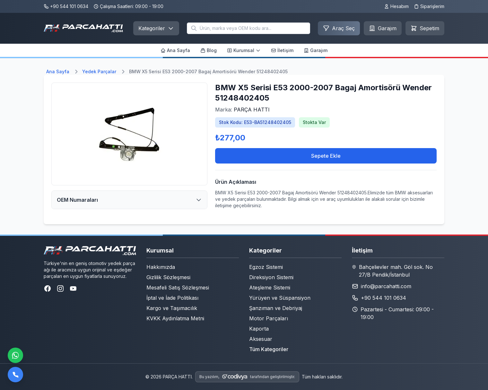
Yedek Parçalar (99, 71)
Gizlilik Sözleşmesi (168, 277)
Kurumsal (244, 50)
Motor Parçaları (268, 318)
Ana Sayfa (175, 50)
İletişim (282, 50)
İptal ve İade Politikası (172, 298)
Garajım (315, 50)
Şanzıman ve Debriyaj (275, 308)
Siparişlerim (429, 6)
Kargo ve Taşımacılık (171, 308)
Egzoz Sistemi (266, 267)
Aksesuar (260, 339)
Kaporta (259, 328)
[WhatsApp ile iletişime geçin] (15, 355)
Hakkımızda (160, 267)
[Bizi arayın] (15, 374)
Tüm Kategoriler (268, 349)
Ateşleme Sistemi (269, 287)
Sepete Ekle (326, 156)
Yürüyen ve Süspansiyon (279, 298)
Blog (208, 50)
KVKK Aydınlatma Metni (175, 318)
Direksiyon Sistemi (271, 277)
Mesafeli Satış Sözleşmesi (177, 287)
